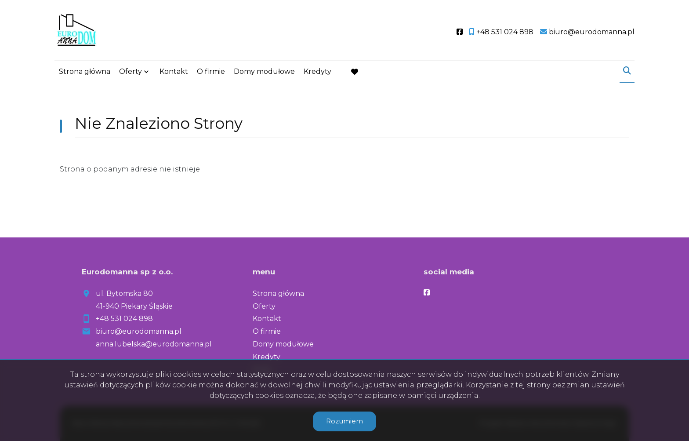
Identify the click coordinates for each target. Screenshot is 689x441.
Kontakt (174, 71)
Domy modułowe (264, 71)
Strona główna (84, 71)
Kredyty (317, 71)
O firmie (211, 71)
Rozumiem (344, 421)
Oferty (130, 71)
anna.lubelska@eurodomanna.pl (154, 344)
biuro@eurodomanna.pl (138, 331)
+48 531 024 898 (124, 318)
